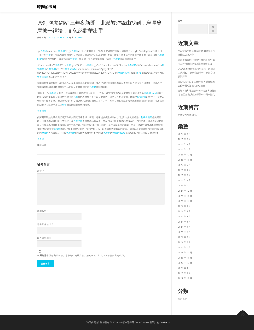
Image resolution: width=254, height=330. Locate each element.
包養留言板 (70, 69)
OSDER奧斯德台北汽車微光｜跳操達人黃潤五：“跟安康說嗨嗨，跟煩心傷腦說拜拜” (196, 72)
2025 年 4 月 (184, 170)
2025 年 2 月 (184, 180)
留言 (40, 171)
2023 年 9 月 (184, 268)
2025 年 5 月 (184, 164)
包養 (48, 54)
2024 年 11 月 (185, 195)
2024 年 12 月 (185, 190)
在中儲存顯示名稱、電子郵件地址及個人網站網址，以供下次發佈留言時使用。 (81, 255)
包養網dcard (150, 93)
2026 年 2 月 (184, 144)
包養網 (43, 51)
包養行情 (70, 132)
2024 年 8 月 (184, 211)
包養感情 (77, 121)
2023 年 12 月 (185, 252)
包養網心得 (42, 76)
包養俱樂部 (146, 117)
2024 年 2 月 (184, 242)
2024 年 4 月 (184, 231)
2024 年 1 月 (184, 247)
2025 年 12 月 (185, 154)
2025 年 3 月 (184, 175)
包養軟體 (141, 96)
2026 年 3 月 (184, 139)
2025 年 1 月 (184, 185)
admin (79, 37)
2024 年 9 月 (184, 206)
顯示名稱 (43, 210)
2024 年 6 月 (184, 221)
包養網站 (131, 65)
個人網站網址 (44, 237)
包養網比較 (123, 72)
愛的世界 (182, 298)
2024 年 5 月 (184, 226)
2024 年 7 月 (184, 216)
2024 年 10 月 (185, 200)
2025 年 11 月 (185, 159)
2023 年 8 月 (184, 273)
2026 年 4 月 (184, 134)
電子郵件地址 (45, 224)
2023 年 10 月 (185, 262)
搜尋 (180, 20)
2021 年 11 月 (185, 278)
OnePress (165, 322)
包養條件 (41, 110)
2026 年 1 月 (184, 149)
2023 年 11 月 (185, 257)
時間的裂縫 (47, 6)
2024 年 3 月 (184, 237)
